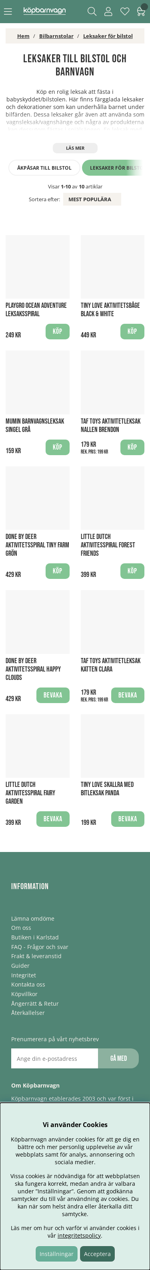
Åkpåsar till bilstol (44, 167)
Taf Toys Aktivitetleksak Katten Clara (110, 665)
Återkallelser (28, 1012)
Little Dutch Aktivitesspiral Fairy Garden (30, 793)
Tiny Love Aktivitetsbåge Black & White (110, 309)
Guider (20, 965)
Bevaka (53, 695)
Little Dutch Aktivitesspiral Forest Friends (108, 545)
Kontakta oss (28, 984)
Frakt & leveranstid (36, 956)
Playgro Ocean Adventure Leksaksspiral (36, 309)
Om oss (21, 927)
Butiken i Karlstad (35, 937)
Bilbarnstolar (56, 36)
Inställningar (57, 1254)
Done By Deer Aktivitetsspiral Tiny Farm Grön (37, 545)
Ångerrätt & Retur (35, 1003)
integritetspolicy (79, 1235)
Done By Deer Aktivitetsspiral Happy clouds (33, 669)
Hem (23, 36)
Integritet (23, 975)
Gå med (118, 1058)
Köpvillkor (24, 994)
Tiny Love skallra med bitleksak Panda (107, 789)
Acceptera (97, 1254)
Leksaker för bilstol (108, 36)
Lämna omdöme (32, 918)
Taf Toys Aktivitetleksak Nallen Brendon (110, 425)
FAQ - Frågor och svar (39, 947)
